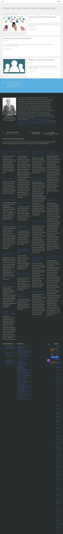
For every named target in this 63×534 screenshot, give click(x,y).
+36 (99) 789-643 (12, 132)
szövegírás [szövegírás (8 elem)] (27, 399)
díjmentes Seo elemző (8, 277)
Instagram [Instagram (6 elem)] (25, 383)
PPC (57, 492)
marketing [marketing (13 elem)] (21, 388)
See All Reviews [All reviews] (50, 364)
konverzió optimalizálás (59, 448)
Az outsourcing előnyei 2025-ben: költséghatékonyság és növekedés (10, 354)
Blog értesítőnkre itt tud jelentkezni (11, 14)
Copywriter (58, 379)
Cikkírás (57, 377)
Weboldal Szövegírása (9, 224)
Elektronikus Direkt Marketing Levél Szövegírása (37, 259)
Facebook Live (58, 409)
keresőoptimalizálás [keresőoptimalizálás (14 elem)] (24, 386)
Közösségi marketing (58, 455)
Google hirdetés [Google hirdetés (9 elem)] (22, 374)
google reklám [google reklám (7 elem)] (21, 375)
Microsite (58, 485)
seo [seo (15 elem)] (25, 397)
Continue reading (8, 49)
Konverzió (58, 445)
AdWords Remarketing (59, 363)
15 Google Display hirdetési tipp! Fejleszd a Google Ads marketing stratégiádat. (10, 362)
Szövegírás (58, 514)
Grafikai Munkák (7, 179)
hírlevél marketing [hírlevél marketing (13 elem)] (23, 381)
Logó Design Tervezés (9, 199)
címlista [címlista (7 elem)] (26, 353)
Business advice (58, 373)
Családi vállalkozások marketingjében (44, 117)
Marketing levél (58, 471)
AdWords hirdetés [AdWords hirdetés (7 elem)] (22, 349)
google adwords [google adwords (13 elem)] (23, 369)
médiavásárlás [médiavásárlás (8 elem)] (26, 394)
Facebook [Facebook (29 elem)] (22, 364)
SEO (57, 506)
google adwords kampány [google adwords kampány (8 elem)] (24, 372)
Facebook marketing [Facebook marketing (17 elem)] (21, 367)
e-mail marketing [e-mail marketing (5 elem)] (21, 358)
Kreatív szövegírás (58, 459)
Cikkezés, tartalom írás (38, 179)
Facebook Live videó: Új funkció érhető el (41, 60)
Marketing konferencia (58, 467)
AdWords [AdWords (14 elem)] (20, 347)
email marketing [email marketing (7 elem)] (21, 362)
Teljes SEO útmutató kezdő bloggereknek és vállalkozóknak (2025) (10, 347)
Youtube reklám (58, 531)
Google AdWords (58, 421)
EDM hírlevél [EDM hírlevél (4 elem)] (20, 359)
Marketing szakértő (58, 479)
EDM (57, 394)
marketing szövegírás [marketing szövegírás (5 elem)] (21, 393)
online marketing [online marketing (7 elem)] (21, 396)
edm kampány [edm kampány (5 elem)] (25, 359)
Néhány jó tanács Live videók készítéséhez (17, 38)
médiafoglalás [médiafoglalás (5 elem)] (20, 394)
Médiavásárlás (59, 482)
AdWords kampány (58, 359)
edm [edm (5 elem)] (25, 358)
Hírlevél (57, 424)
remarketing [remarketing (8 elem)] (21, 397)
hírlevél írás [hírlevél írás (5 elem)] (20, 383)
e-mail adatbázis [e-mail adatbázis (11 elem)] (22, 355)
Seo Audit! (5, 284)
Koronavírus (58, 451)
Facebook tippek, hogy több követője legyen (42, 17)
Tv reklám (58, 517)
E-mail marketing (58, 391)
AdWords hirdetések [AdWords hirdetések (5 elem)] (21, 350)
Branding (58, 370)
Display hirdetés (58, 383)
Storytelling (58, 508)
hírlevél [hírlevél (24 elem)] (28, 375)
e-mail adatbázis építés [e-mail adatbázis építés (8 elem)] (23, 356)
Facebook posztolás (58, 417)
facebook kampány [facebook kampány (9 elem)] (23, 365)
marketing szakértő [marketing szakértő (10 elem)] (23, 391)
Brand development (59, 367)
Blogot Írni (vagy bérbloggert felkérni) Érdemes (38, 153)
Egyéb (57, 397)
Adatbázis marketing (58, 350)
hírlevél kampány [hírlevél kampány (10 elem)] (22, 377)
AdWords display (58, 354)
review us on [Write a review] (54, 357)
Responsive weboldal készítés (58, 502)
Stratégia (58, 511)
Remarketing (59, 497)
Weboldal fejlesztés (58, 527)
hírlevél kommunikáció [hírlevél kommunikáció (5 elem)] (22, 380)
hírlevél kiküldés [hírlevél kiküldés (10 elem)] (22, 378)
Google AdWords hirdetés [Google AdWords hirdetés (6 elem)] (23, 371)
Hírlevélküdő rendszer (58, 432)
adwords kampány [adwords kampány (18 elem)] (24, 352)
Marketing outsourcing (58, 475)
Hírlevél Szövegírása (38, 291)
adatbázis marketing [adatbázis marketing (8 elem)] (22, 346)
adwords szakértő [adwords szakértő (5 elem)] (21, 353)
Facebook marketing (58, 413)
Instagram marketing (58, 436)
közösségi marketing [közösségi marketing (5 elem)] (26, 387)
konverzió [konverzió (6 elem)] (19, 387)
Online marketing (58, 489)
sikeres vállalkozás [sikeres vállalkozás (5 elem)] (21, 399)
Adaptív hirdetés (58, 346)
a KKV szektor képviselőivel (35, 119)
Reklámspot (58, 495)
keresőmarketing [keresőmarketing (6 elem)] (21, 384)
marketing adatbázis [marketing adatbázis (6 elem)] (22, 390)
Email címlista (57, 401)
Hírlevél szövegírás (58, 428)
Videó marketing (58, 520)
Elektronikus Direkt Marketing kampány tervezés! (23, 250)
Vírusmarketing (59, 523)
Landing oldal (57, 463)
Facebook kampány (58, 405)
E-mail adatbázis (58, 387)
